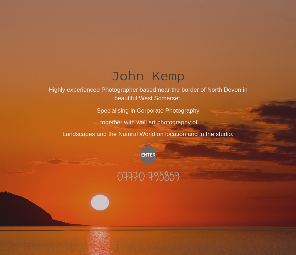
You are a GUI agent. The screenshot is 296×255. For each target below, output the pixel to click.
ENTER (148, 155)
